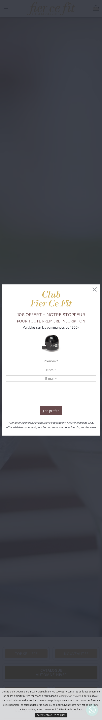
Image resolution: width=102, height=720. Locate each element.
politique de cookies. (70, 696)
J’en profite (51, 411)
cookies (82, 700)
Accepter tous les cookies (51, 715)
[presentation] (51, 394)
